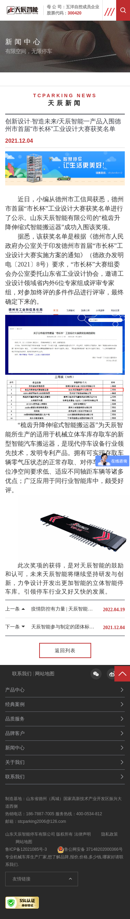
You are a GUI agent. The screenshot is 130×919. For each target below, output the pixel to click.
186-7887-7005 (40, 813)
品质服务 (15, 718)
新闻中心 (15, 747)
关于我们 (15, 762)
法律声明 (82, 834)
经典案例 (15, 704)
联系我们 (22, 673)
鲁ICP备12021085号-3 (26, 849)
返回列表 (65, 650)
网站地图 (44, 673)
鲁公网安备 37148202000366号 (90, 849)
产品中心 (15, 690)
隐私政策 (109, 834)
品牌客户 (15, 733)
